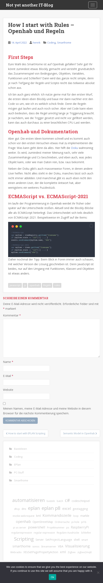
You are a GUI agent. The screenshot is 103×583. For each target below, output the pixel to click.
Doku (74, 148)
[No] (98, 572)
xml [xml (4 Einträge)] (63, 551)
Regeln (47, 285)
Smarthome (64, 42)
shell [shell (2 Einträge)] (77, 539)
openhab (34, 285)
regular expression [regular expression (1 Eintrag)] (44, 532)
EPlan (17, 464)
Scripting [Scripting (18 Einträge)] (24, 538)
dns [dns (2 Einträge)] (24, 508)
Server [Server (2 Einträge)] (40, 539)
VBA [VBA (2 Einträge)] (60, 546)
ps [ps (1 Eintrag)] (67, 527)
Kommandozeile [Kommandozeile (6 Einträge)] (56, 515)
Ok (52, 577)
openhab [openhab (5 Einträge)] (23, 521)
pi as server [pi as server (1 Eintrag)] (19, 527)
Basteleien (20, 448)
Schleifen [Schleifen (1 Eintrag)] (86, 532)
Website (8, 389)
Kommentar (12, 315)
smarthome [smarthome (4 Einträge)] (22, 546)
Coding (51, 42)
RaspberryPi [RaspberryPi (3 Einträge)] (80, 527)
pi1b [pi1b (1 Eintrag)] (83, 521)
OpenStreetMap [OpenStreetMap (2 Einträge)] (43, 521)
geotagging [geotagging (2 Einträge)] (80, 508)
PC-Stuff (19, 472)
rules (57, 285)
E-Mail (8, 376)
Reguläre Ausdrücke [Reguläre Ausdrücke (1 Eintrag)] (68, 532)
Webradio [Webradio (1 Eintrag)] (16, 552)
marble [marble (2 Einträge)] (84, 515)
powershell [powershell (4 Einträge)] (36, 527)
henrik (36, 42)
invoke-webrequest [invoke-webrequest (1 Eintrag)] (23, 515)
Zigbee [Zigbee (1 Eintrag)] (72, 552)
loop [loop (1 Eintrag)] (76, 515)
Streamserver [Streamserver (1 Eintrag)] (48, 546)
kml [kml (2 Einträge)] (38, 515)
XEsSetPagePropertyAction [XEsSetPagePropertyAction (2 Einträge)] (40, 552)
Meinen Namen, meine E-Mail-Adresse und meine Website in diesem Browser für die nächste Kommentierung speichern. (47, 410)
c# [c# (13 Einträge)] (67, 500)
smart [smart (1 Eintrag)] (84, 539)
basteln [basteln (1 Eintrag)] (51, 501)
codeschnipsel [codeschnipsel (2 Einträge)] (81, 501)
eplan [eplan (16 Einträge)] (34, 508)
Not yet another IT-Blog (29, 5)
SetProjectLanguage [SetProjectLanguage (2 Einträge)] (58, 539)
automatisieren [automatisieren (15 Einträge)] (28, 500)
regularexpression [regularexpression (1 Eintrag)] (21, 532)
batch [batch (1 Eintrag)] (60, 501)
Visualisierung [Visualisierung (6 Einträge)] (77, 545)
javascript (15, 285)
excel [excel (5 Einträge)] (66, 508)
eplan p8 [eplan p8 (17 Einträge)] (51, 508)
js (25, 285)
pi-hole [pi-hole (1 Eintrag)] (75, 521)
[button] (91, 225)
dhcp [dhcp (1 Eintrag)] (17, 508)
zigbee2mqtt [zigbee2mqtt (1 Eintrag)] (84, 552)
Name (8, 361)
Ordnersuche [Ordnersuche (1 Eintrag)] (62, 521)
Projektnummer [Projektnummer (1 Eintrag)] (55, 527)
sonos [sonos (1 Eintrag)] (35, 546)
